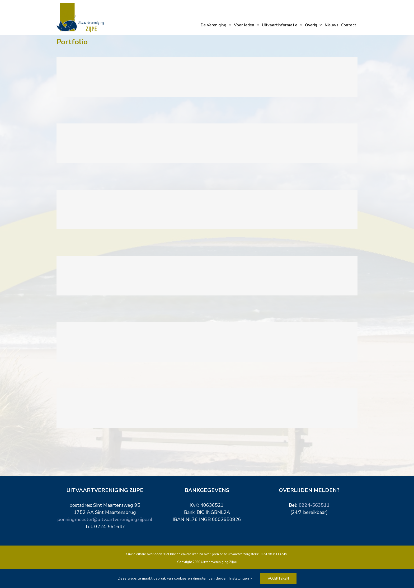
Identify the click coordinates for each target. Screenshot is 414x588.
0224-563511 (314, 505)
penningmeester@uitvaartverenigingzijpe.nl (104, 519)
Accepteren (278, 578)
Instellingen (240, 578)
